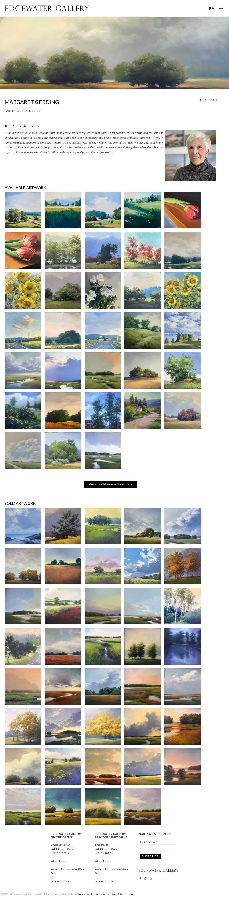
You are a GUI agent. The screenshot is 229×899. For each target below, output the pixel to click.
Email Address (148, 842)
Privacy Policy (99, 894)
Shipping (113, 894)
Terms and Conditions (77, 894)
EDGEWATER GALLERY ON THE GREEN (66, 835)
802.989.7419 (61, 853)
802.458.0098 (105, 853)
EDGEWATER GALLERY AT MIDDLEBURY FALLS (111, 835)
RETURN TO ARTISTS (209, 100)
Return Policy (127, 894)
